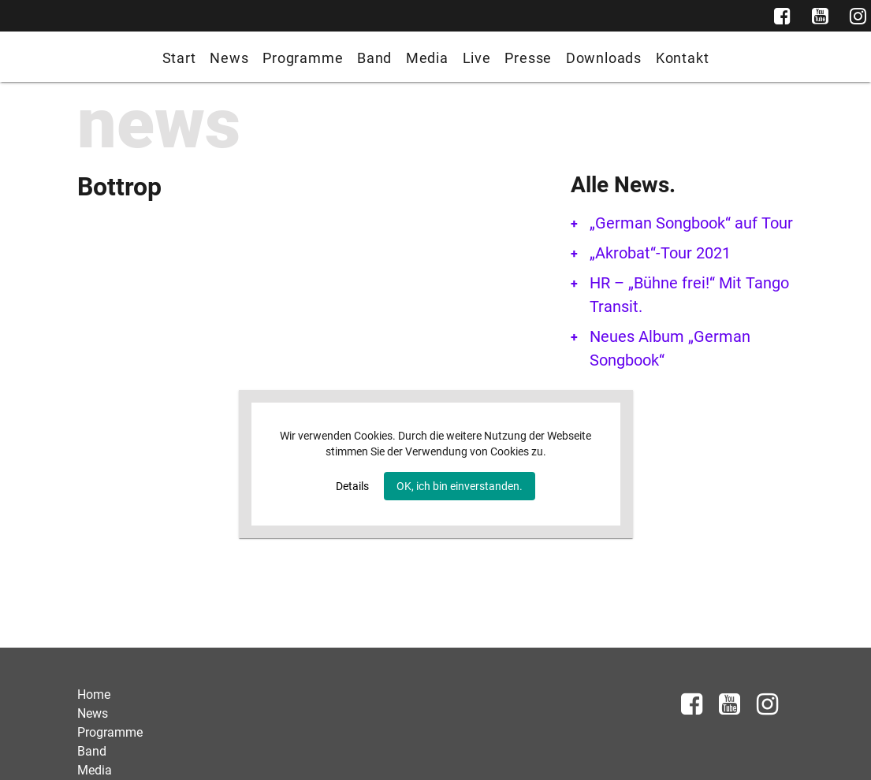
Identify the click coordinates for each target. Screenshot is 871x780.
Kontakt (682, 58)
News (229, 58)
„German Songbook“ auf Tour (691, 223)
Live (477, 58)
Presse (528, 58)
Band (374, 58)
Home (93, 694)
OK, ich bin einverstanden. (459, 486)
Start (179, 58)
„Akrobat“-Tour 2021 (660, 252)
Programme (302, 58)
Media (427, 58)
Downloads (604, 58)
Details (352, 486)
